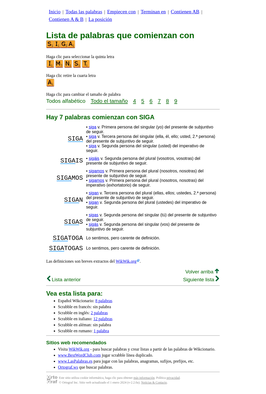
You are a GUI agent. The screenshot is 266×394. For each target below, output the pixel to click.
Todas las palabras (84, 11)
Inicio (55, 11)
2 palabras (99, 316)
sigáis (94, 158)
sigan (94, 193)
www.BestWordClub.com (79, 358)
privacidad (173, 381)
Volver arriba (202, 275)
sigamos (96, 171)
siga (92, 127)
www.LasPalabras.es (75, 364)
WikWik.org (126, 264)
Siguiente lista (201, 282)
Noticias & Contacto (154, 385)
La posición (100, 19)
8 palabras (103, 304)
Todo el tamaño (109, 101)
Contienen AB (185, 11)
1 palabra (101, 334)
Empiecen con (121, 11)
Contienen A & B (66, 19)
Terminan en (153, 11)
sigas (93, 215)
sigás (93, 224)
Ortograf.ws (68, 370)
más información (144, 381)
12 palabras (103, 322)
